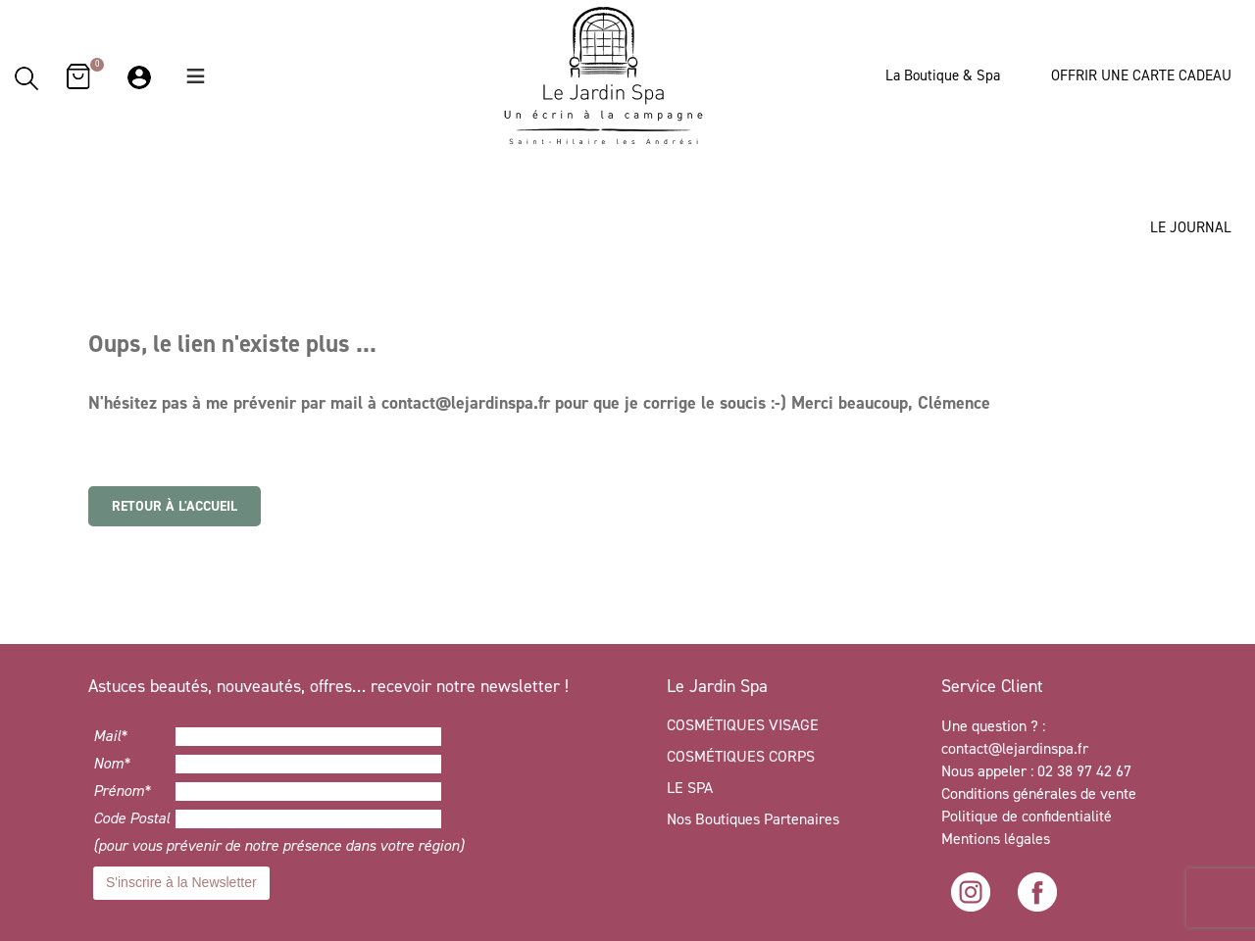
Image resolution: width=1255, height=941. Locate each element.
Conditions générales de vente (1038, 793)
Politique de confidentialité (1028, 816)
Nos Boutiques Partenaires (753, 819)
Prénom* (122, 790)
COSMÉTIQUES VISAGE (743, 725)
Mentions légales (995, 838)
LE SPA (690, 787)
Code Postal (131, 818)
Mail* (110, 735)
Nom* (111, 763)
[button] (195, 76)
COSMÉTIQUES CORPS (741, 756)
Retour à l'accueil (174, 506)
